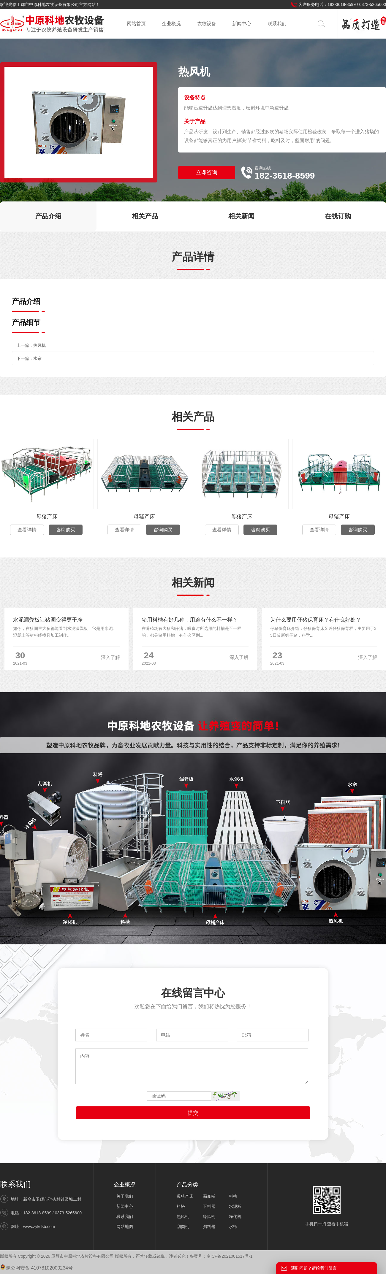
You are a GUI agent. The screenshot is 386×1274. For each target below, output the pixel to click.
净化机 (235, 1216)
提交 (193, 1113)
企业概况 (171, 23)
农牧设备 (206, 23)
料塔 (181, 1206)
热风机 (39, 345)
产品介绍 (48, 216)
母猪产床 (47, 517)
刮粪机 (183, 1226)
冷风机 (209, 1216)
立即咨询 (206, 172)
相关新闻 (241, 216)
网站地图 (124, 1226)
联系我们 (277, 23)
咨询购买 (65, 529)
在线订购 (338, 216)
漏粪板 (209, 1196)
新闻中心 (241, 23)
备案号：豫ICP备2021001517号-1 (221, 1256)
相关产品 (145, 216)
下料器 (209, 1206)
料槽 (233, 1196)
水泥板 (235, 1206)
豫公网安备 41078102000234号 (36, 1267)
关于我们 (124, 1196)
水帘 (37, 358)
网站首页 (136, 23)
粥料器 (209, 1226)
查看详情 (27, 529)
